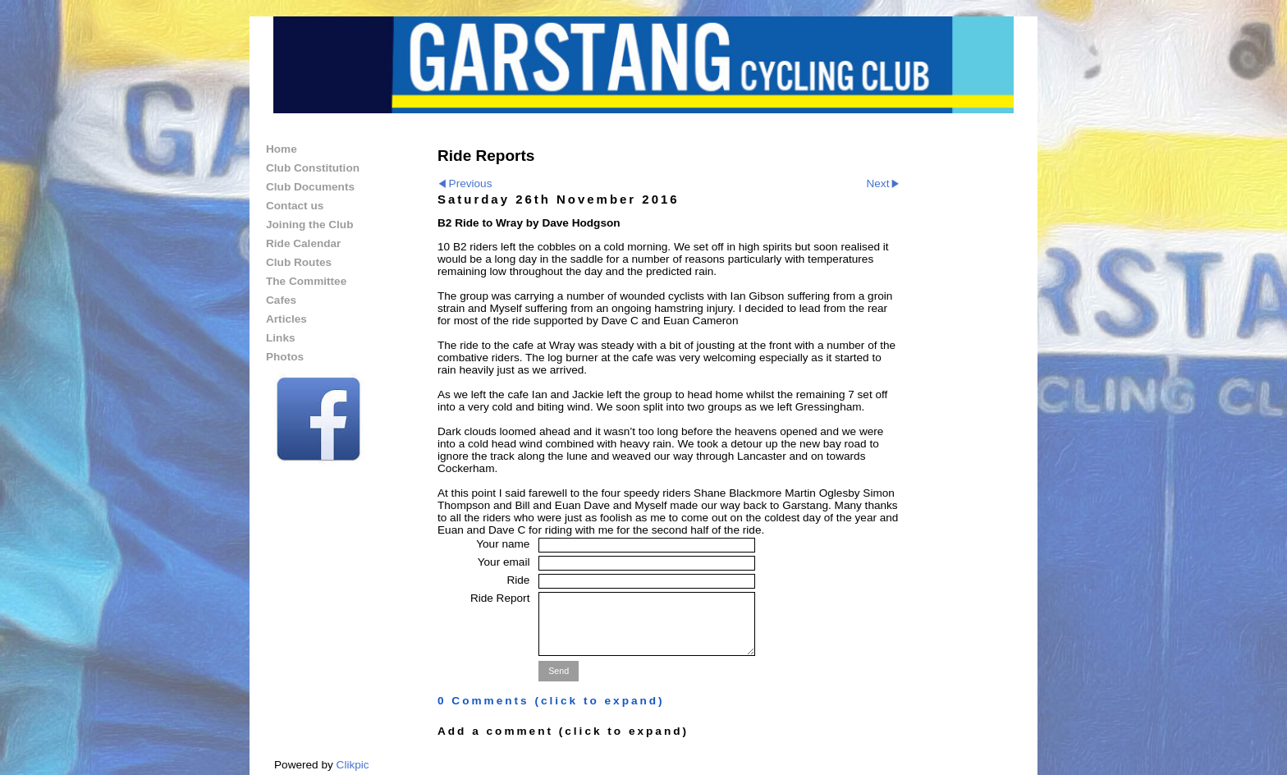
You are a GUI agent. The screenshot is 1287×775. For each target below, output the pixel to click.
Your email (504, 562)
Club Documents (310, 187)
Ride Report (500, 598)
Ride (517, 580)
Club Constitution (313, 168)
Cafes (281, 300)
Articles (286, 319)
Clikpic (353, 765)
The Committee (306, 281)
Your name (502, 544)
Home (281, 149)
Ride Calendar (303, 243)
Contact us (294, 205)
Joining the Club (309, 224)
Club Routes (299, 262)
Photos (285, 357)
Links (280, 338)
